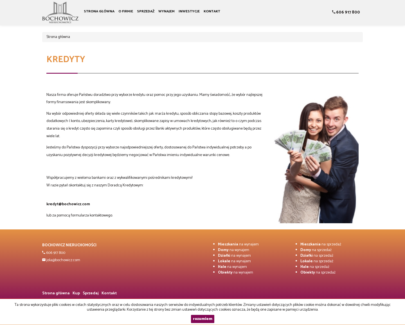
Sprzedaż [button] (145, 11)
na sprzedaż (320, 244)
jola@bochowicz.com (63, 260)
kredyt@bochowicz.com (68, 204)
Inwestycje (189, 11)
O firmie (125, 11)
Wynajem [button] (166, 11)
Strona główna (99, 11)
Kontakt (212, 11)
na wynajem (238, 244)
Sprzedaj (91, 293)
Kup (76, 293)
